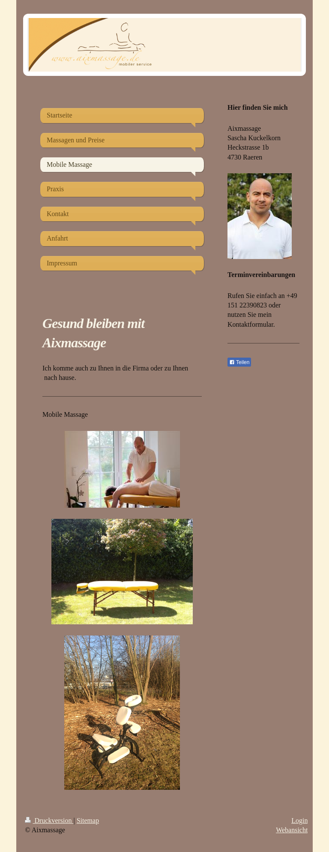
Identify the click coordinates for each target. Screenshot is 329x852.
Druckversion (49, 820)
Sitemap (88, 820)
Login (299, 820)
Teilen (239, 362)
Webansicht (292, 830)
